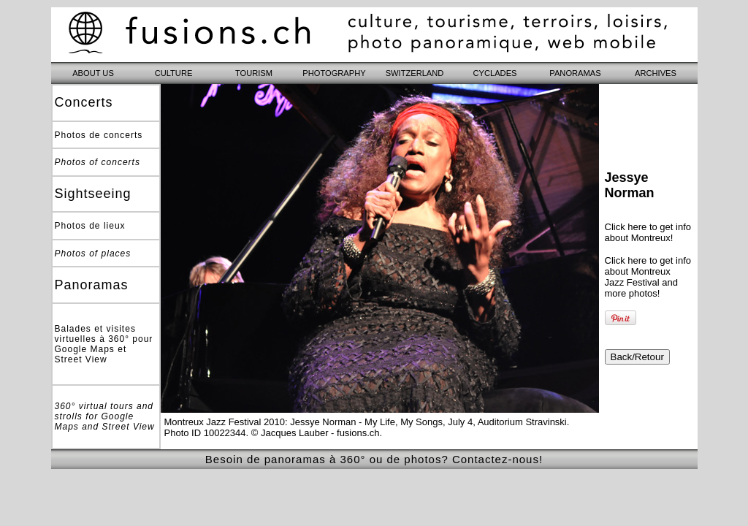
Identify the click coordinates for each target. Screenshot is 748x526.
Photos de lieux (90, 226)
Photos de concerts (99, 135)
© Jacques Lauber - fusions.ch (315, 432)
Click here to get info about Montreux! (648, 232)
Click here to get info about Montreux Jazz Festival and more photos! (648, 277)
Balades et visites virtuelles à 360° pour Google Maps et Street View (104, 344)
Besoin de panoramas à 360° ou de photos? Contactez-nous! (374, 459)
